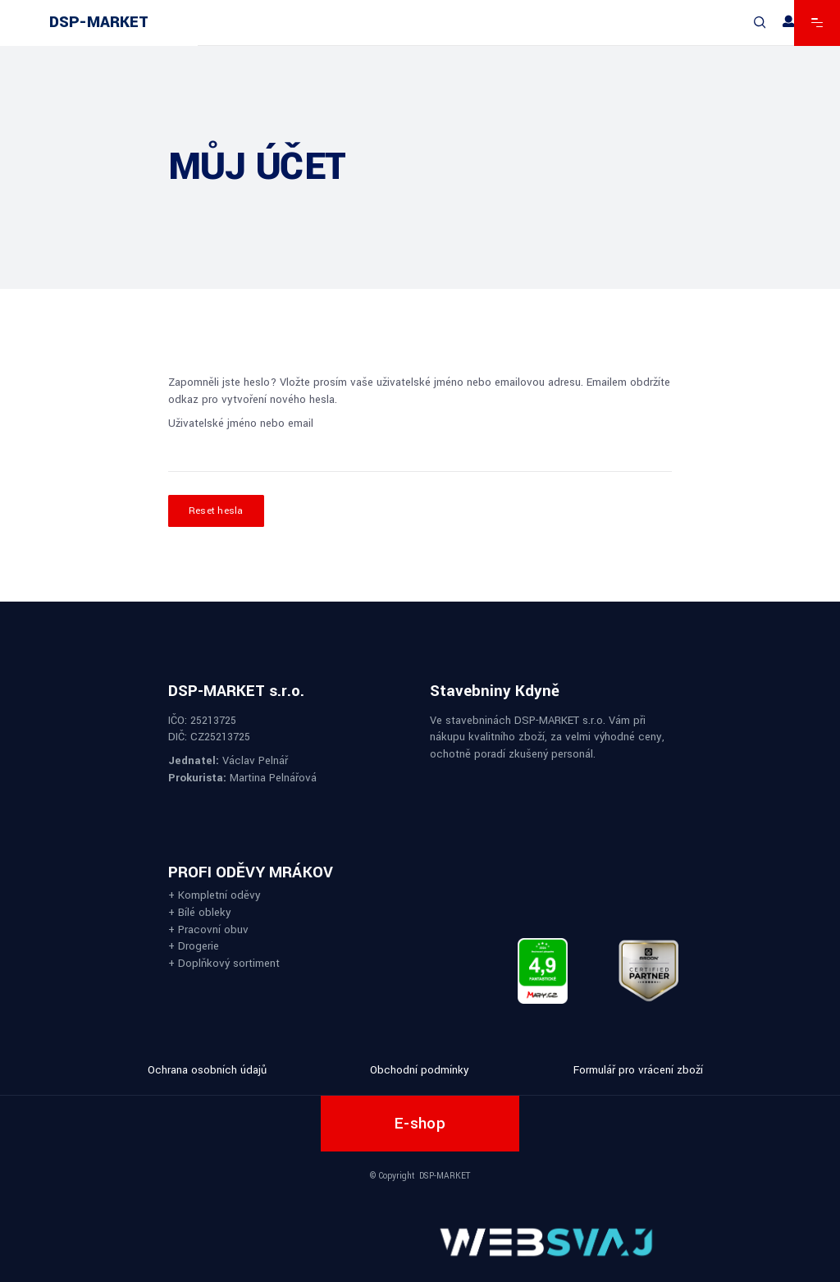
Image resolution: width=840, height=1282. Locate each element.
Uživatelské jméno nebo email (240, 423)
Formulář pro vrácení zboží (638, 1070)
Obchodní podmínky (419, 1070)
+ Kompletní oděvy (214, 895)
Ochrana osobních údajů (207, 1070)
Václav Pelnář (255, 760)
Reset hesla (216, 511)
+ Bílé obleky (199, 911)
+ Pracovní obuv (208, 928)
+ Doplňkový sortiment (224, 962)
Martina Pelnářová (273, 777)
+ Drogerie (193, 946)
